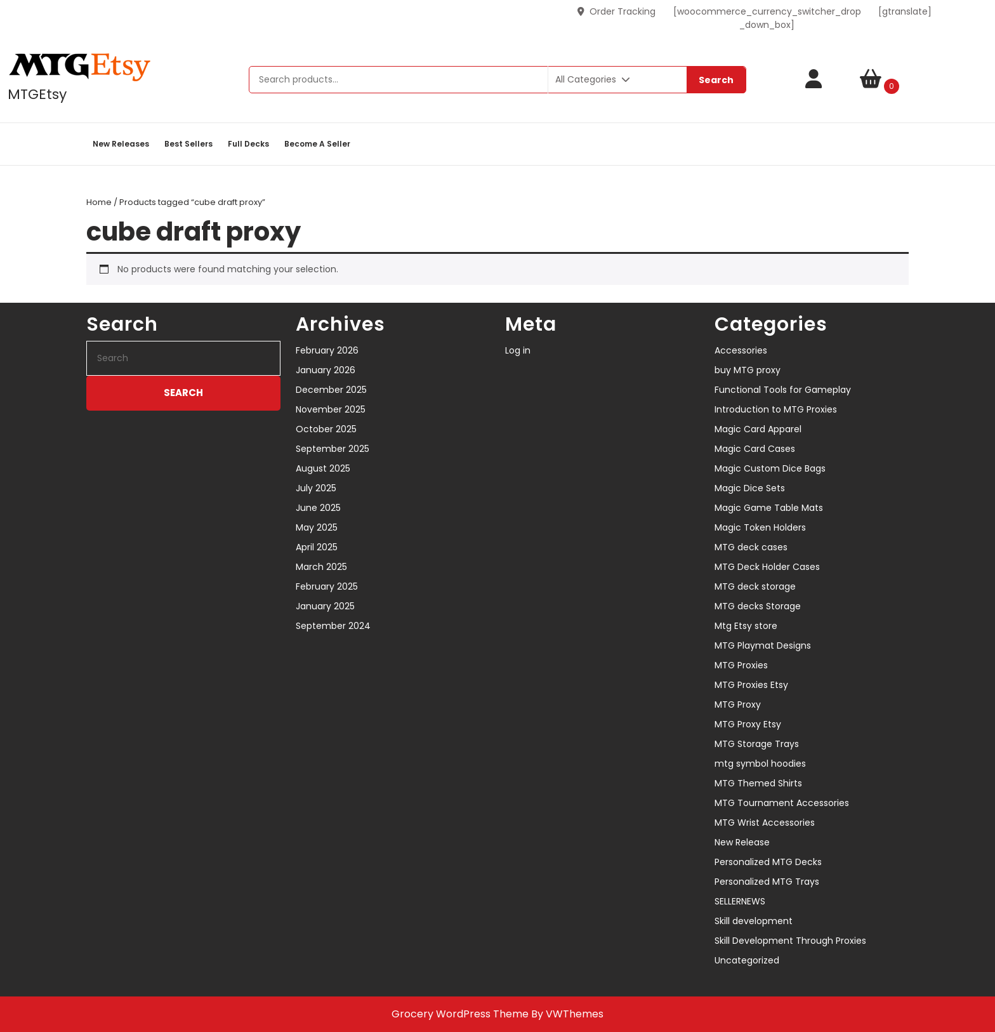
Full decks (248, 143)
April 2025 (317, 547)
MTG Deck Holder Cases (767, 566)
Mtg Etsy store (746, 625)
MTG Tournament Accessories (782, 803)
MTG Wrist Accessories (765, 822)
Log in (517, 350)
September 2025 (332, 448)
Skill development (754, 921)
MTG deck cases (751, 547)
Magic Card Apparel (758, 429)
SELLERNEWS (740, 901)
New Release (742, 842)
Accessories (741, 350)
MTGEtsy (37, 94)
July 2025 (316, 488)
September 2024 (333, 625)
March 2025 (321, 566)
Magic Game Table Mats (769, 507)
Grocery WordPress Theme (460, 1014)
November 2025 (331, 409)
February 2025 (327, 586)
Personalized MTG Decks (768, 862)
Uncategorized (747, 960)
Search (716, 80)
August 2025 (323, 468)
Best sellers (188, 143)
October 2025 (326, 429)
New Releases (121, 143)
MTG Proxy (738, 704)
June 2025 (318, 507)
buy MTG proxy (748, 370)
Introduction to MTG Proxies (776, 409)
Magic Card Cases (755, 448)
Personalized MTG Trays (767, 881)
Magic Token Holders (760, 527)
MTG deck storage (755, 586)
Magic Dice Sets (750, 488)
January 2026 (325, 370)
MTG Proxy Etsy (748, 724)
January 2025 (325, 606)
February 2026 (327, 350)
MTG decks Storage (758, 606)
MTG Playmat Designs (763, 645)
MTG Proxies (741, 665)
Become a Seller (317, 143)
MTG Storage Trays (757, 744)
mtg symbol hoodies (760, 763)
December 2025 (331, 389)
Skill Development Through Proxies (790, 940)
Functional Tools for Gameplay (783, 389)
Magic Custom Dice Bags (770, 468)
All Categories (592, 79)
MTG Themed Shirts (758, 783)
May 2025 (317, 527)
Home (99, 202)
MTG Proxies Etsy (751, 684)
